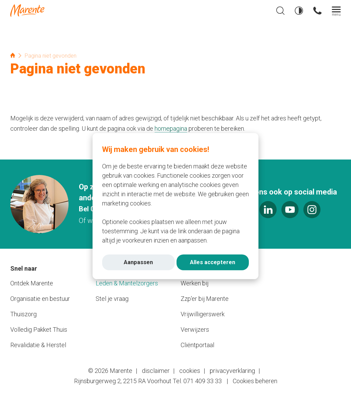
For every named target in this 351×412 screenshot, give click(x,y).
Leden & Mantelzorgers (127, 283)
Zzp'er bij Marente (205, 298)
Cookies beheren (255, 381)
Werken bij (194, 283)
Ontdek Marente (31, 283)
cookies (189, 370)
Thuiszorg (23, 314)
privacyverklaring (232, 370)
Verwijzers (195, 329)
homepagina (171, 128)
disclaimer (156, 370)
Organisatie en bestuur (40, 298)
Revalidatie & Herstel (38, 345)
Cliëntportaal (197, 345)
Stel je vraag (112, 298)
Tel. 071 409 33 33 (197, 381)
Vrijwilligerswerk (203, 314)
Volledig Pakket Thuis (38, 329)
